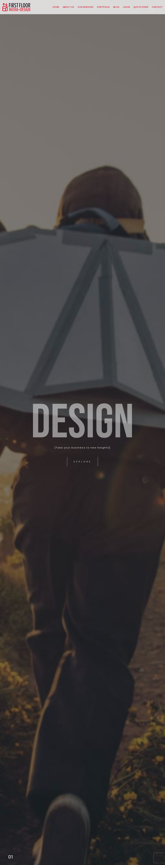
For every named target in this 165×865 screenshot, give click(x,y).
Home (56, 7)
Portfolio (103, 7)
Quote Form (140, 7)
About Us (68, 7)
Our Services (85, 7)
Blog (116, 7)
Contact (157, 7)
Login (126, 7)
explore (82, 461)
